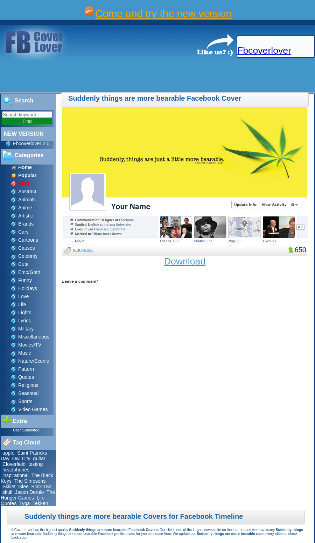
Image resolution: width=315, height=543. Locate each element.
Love (23, 296)
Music (24, 353)
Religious (28, 385)
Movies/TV (29, 345)
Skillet (8, 486)
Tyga (24, 503)
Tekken (40, 503)
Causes (26, 248)
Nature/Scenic (33, 361)
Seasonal (28, 393)
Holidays (27, 288)
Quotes (26, 377)
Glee (23, 486)
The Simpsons (30, 481)
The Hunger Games (28, 495)
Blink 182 (41, 486)
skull (7, 492)
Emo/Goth (29, 272)
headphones (15, 469)
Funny (25, 280)
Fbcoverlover (264, 50)
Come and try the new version (163, 13)
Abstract (27, 191)
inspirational (15, 475)
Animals (27, 199)
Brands (26, 224)
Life (22, 304)
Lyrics (24, 320)
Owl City (21, 458)
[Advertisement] (127, 76)
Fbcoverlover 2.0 (31, 143)
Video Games (33, 409)
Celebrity (27, 256)
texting (35, 464)
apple (8, 453)
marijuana (83, 249)
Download (185, 261)
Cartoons (28, 240)
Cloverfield (14, 464)
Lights (24, 312)
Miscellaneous (33, 337)
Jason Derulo (29, 492)
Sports (25, 401)
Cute (23, 264)
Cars (23, 232)
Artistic (25, 216)
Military (26, 328)
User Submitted (26, 430)
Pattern (26, 369)
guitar (39, 458)
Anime (25, 207)
